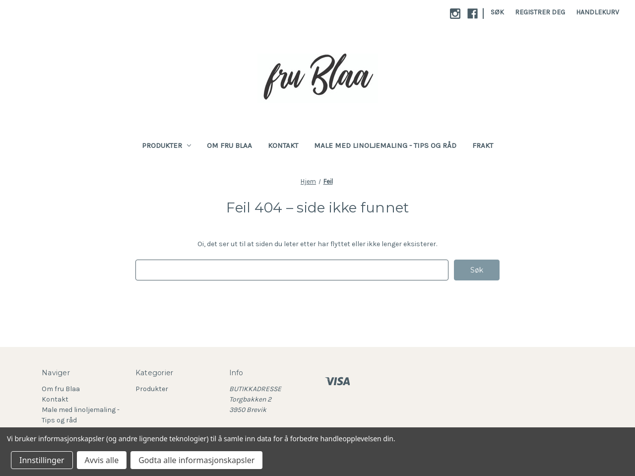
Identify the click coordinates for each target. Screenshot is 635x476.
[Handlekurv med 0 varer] (598, 12)
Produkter (166, 145)
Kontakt (283, 145)
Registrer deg (540, 12)
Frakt (482, 145)
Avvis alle (102, 460)
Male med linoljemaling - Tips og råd (385, 145)
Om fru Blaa (229, 145)
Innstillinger (41, 460)
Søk (497, 12)
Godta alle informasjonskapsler (196, 460)
